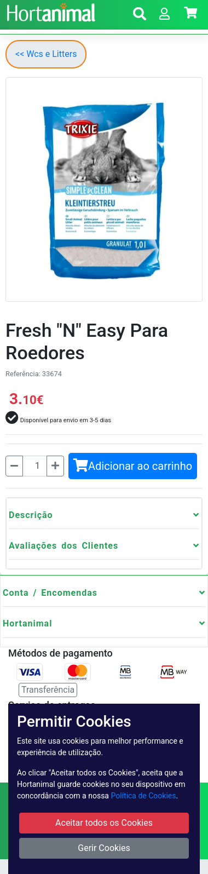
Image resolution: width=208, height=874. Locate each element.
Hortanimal (27, 623)
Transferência (47, 690)
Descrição (31, 515)
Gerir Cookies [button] (104, 848)
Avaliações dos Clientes (63, 545)
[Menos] (14, 466)
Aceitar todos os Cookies (104, 823)
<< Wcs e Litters (46, 54)
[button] (139, 15)
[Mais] (55, 466)
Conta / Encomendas (50, 593)
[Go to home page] (49, 11)
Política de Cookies (143, 795)
